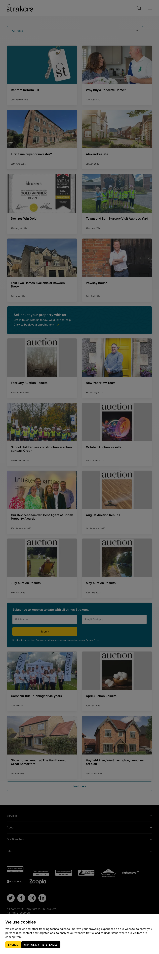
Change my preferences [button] (41, 944)
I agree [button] (13, 944)
